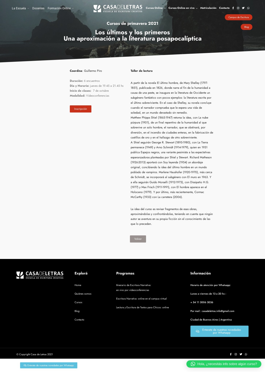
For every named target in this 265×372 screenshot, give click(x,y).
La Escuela (19, 8)
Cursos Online (154, 8)
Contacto (224, 8)
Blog (77, 311)
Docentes (38, 8)
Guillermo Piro (93, 71)
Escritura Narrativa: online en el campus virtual (141, 298)
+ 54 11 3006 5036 (201, 302)
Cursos (78, 302)
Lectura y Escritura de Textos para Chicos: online (142, 307)
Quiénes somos (83, 293)
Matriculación (208, 8)
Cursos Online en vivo (181, 8)
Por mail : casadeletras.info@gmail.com (212, 311)
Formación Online (59, 8)
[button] (223, 364)
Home (78, 285)
